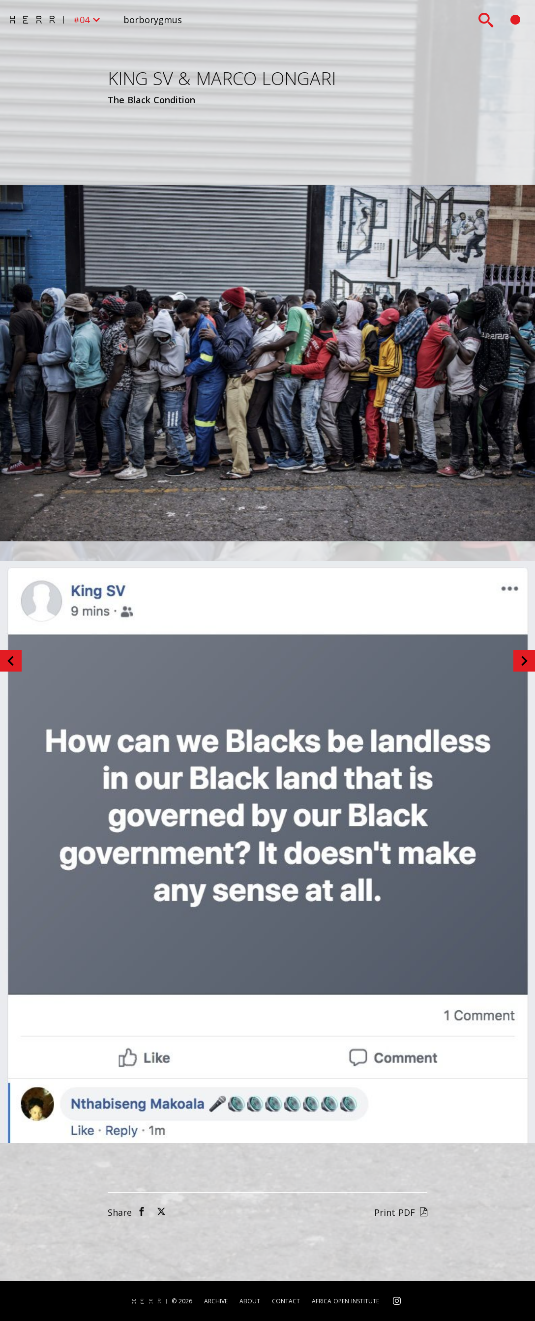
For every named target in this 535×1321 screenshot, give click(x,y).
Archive (216, 1301)
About (249, 1301)
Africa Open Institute (345, 1301)
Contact (286, 1301)
